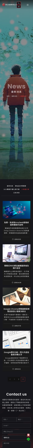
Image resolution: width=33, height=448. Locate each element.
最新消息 (10, 186)
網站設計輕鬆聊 (20, 186)
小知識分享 (23, 99)
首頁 (7, 99)
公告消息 (16, 193)
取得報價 (19, 6)
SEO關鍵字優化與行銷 (12, 189)
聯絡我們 (19, 3)
